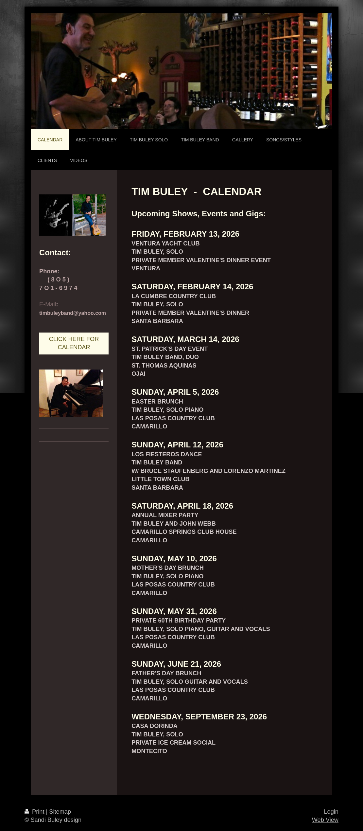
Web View (325, 820)
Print (35, 811)
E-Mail (47, 304)
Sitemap (60, 811)
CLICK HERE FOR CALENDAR (74, 343)
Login (331, 811)
